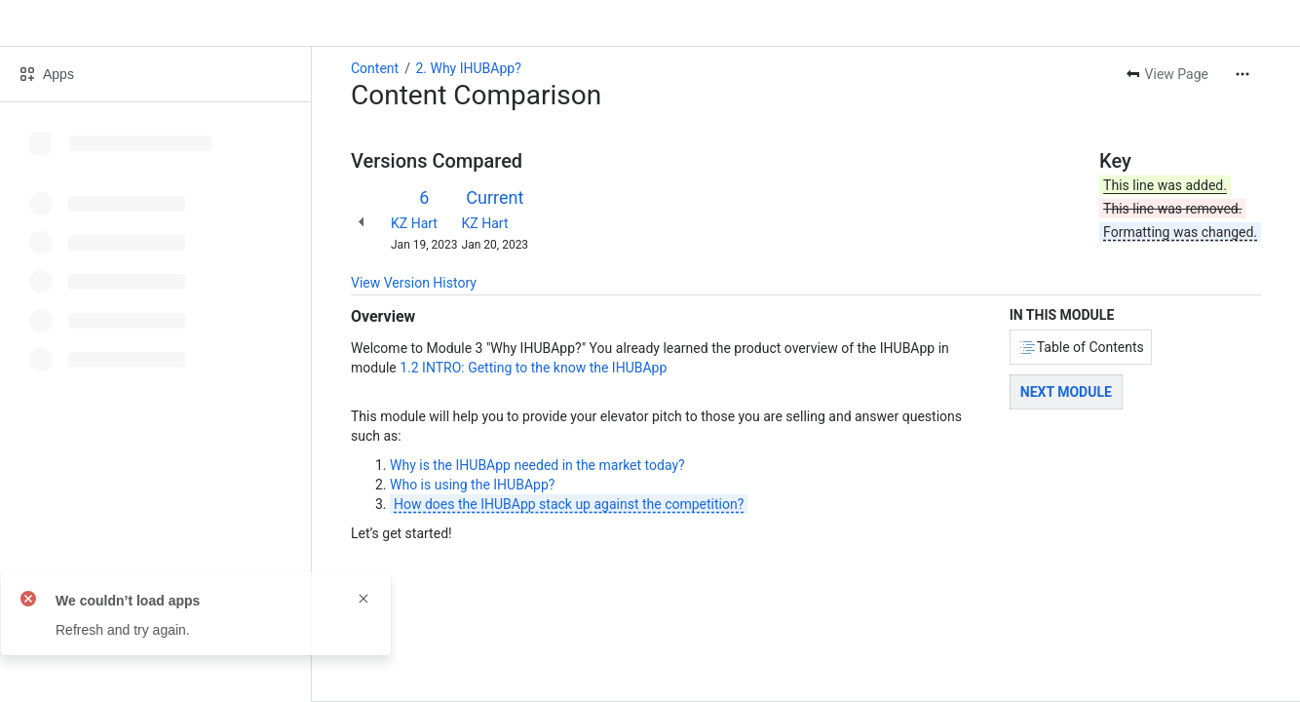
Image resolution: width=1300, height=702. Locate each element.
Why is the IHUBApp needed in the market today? (537, 465)
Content (375, 68)
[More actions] (1242, 74)
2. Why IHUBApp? (467, 68)
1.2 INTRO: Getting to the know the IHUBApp (533, 367)
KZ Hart (414, 223)
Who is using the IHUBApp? (472, 484)
